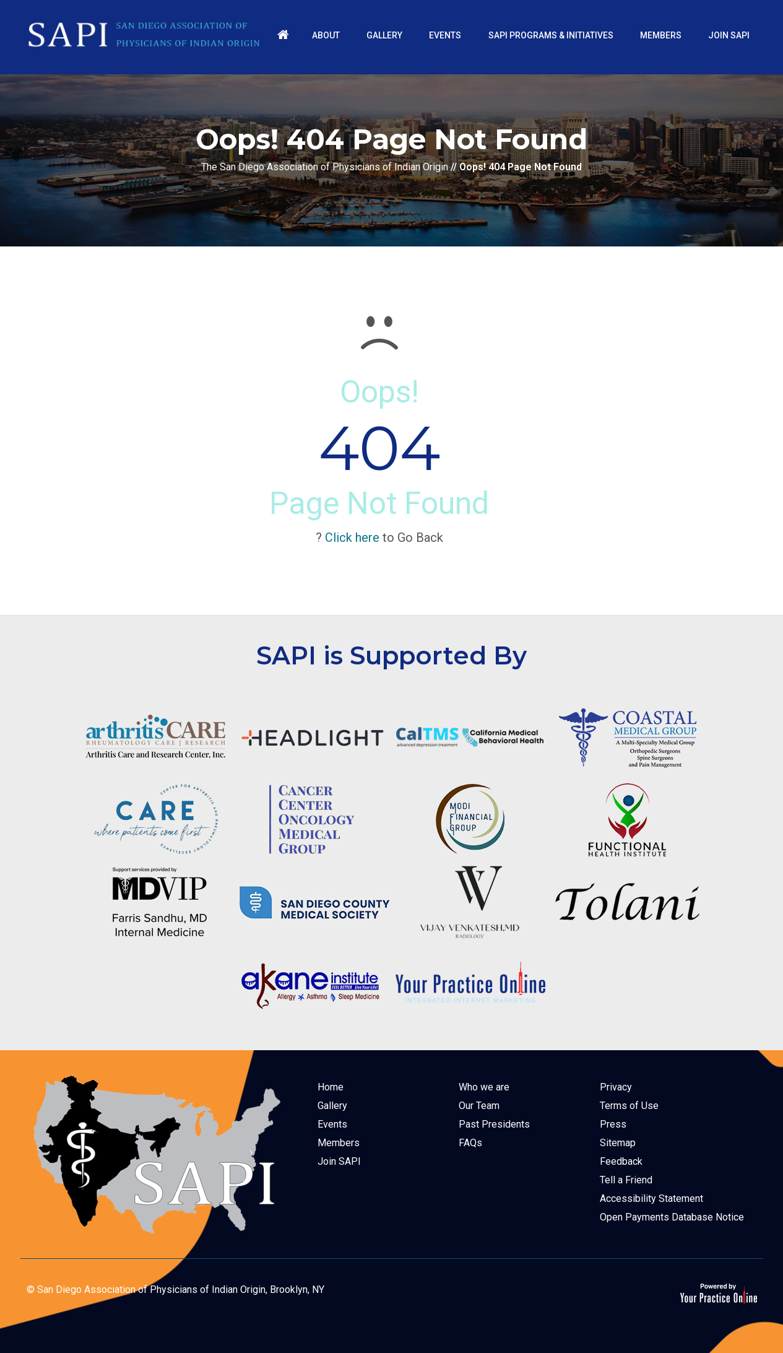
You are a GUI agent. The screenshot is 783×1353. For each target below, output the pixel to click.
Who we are (484, 1087)
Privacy (616, 1087)
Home (331, 1087)
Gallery (332, 1106)
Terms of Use (629, 1106)
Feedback (621, 1161)
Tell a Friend (626, 1180)
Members (339, 1143)
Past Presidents (494, 1124)
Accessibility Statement (651, 1198)
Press (613, 1124)
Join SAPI (339, 1161)
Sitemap (618, 1143)
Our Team (479, 1106)
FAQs (470, 1143)
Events (332, 1124)
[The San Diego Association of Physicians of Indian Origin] (144, 35)
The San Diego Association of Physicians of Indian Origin (324, 167)
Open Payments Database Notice (672, 1217)
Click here (352, 537)
